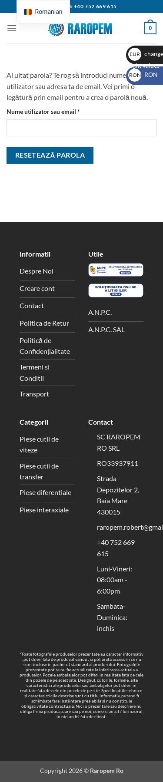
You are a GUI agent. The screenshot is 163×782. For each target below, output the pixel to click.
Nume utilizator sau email (59, 110)
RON (143, 74)
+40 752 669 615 (95, 6)
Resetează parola (50, 155)
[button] (12, 28)
